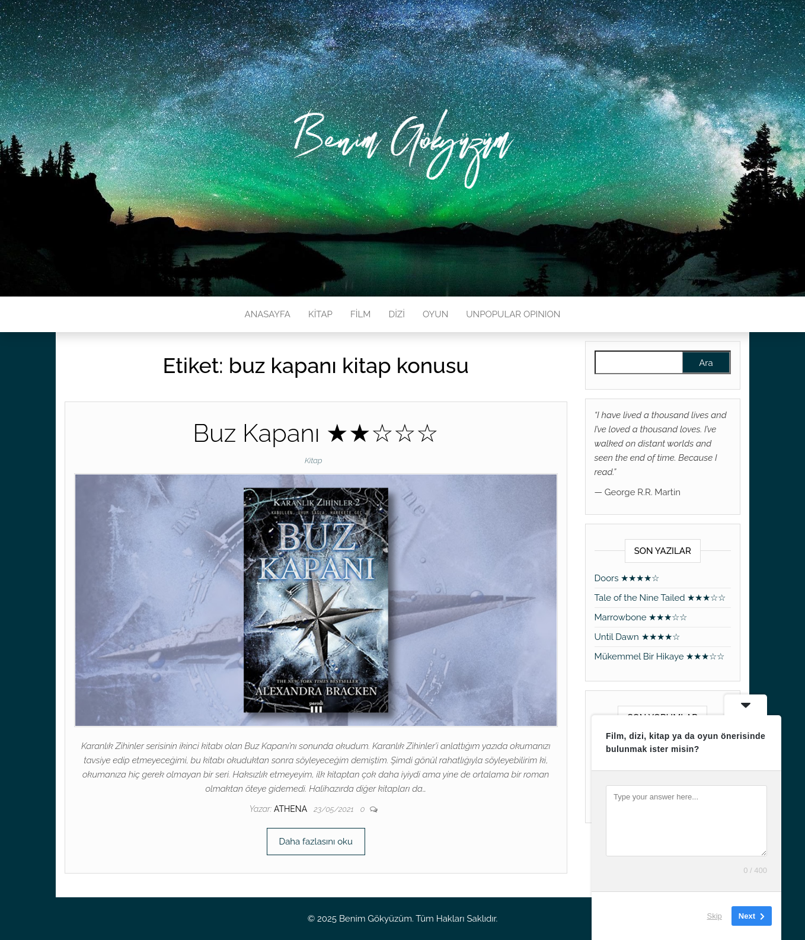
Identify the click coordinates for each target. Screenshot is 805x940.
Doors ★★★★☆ (627, 578)
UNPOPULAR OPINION (513, 314)
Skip (714, 916)
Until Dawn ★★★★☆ (637, 637)
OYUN (435, 314)
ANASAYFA (267, 314)
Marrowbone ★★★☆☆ (641, 617)
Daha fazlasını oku (316, 841)
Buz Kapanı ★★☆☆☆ (316, 433)
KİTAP (320, 314)
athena (291, 809)
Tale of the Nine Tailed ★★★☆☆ (660, 597)
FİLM (360, 314)
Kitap (313, 460)
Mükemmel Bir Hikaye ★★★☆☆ (660, 656)
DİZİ (396, 314)
